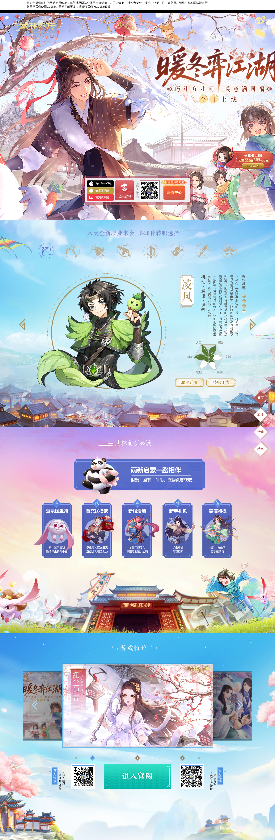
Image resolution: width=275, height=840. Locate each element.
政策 (103, 6)
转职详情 (221, 382)
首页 (260, 398)
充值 (241, 158)
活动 (260, 432)
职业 (260, 415)
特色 (260, 449)
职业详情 (190, 382)
